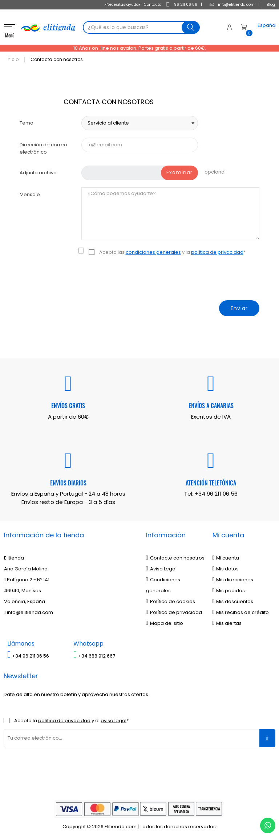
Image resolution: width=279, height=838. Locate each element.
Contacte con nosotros (175, 556)
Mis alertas (227, 621)
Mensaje (30, 193)
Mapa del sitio (164, 621)
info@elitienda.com (232, 4)
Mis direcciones (233, 578)
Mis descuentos (233, 600)
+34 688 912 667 (94, 654)
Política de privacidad (174, 610)
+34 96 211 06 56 (216, 492)
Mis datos (226, 567)
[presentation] (204, 278)
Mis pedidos (229, 589)
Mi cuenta (226, 556)
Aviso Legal (161, 567)
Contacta (153, 4)
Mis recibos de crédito (241, 610)
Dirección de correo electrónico (43, 147)
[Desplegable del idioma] (260, 28)
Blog (271, 4)
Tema (26, 121)
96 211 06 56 (181, 4)
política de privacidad (217, 250)
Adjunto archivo (38, 171)
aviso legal (113, 718)
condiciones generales (153, 250)
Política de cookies (170, 600)
